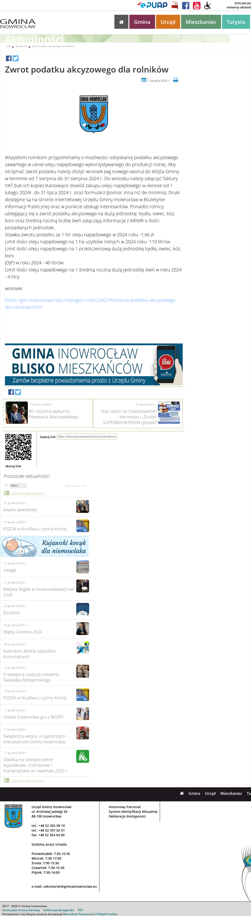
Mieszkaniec (201, 21)
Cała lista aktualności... (25, 493)
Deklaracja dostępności (127, 816)
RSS (80, 910)
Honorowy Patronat (125, 807)
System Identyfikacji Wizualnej (133, 811)
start (8, 46)
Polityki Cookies (107, 914)
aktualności (21, 46)
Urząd (168, 21)
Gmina (142, 21)
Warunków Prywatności (79, 914)
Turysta (236, 21)
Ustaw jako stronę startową (21, 910)
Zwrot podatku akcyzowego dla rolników (53, 46)
